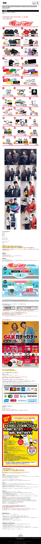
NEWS (3, 6)
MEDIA (9, 6)
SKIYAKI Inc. (25, 543)
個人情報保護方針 (20, 538)
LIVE (6, 6)
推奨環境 (35, 538)
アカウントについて (7, 538)
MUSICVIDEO (24, 6)
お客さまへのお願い (31, 538)
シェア (38, 15)
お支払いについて (13, 538)
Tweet (36, 15)
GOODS (28, 6)
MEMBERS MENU (6, 8)
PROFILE (12, 6)
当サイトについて (2, 538)
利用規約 (17, 538)
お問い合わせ (38, 538)
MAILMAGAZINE (34, 6)
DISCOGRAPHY (18, 6)
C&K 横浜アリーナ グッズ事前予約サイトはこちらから (20, 300)
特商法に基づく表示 (25, 538)
